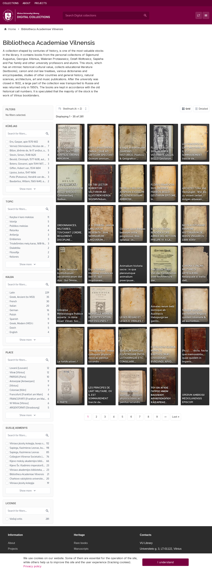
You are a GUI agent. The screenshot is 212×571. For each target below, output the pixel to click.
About (27, 3)
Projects (41, 3)
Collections (11, 3)
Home (12, 29)
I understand (165, 563)
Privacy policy (32, 567)
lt (198, 15)
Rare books (81, 543)
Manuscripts (81, 548)
